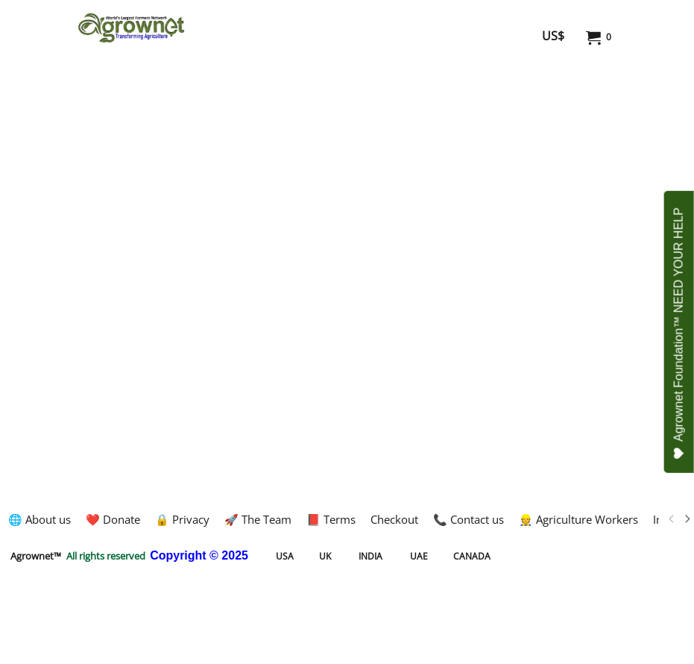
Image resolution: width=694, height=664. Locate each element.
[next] (686, 519)
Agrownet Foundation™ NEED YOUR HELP (679, 333)
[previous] (671, 519)
